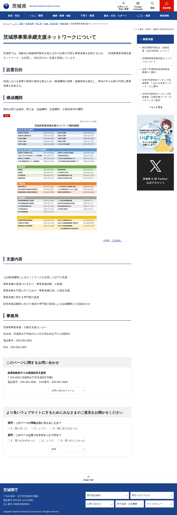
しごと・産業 (17, 24)
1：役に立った (19, 428)
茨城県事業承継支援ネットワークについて (157, 60)
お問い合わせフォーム (63, 390)
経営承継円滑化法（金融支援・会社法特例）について (155, 49)
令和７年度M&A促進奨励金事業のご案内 (156, 70)
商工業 (39, 24)
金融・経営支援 (51, 24)
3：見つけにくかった (73, 440)
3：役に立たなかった (65, 428)
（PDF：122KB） (67, 178)
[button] (138, 5)
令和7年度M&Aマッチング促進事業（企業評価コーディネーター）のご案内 (157, 97)
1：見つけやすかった (23, 440)
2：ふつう (40, 428)
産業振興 (30, 24)
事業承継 (64, 24)
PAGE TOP (88, 480)
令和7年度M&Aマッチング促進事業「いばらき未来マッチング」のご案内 (157, 83)
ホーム (6, 24)
